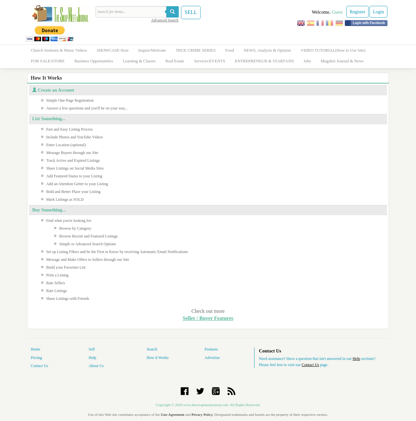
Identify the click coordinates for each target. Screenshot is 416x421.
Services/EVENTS (209, 61)
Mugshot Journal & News (342, 61)
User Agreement (172, 414)
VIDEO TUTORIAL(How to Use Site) (333, 50)
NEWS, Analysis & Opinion (267, 50)
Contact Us (39, 366)
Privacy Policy (202, 414)
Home (35, 349)
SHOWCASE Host (112, 50)
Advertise (212, 357)
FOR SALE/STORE (48, 61)
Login (378, 11)
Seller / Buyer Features (208, 318)
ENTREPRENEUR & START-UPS (264, 61)
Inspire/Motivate (152, 50)
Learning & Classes (139, 61)
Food (230, 50)
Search (152, 349)
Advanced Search (164, 20)
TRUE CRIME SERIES (196, 50)
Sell (92, 349)
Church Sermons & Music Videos (59, 50)
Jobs (307, 61)
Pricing (36, 357)
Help (92, 357)
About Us (96, 366)
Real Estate (174, 61)
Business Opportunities (93, 61)
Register (357, 11)
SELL (191, 12)
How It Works (157, 357)
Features (211, 349)
